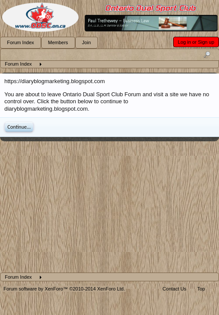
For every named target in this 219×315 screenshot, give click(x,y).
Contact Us (174, 288)
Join (86, 42)
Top (201, 288)
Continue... (19, 127)
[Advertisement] (109, 207)
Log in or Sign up (196, 42)
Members (58, 42)
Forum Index (20, 42)
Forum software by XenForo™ (64, 288)
